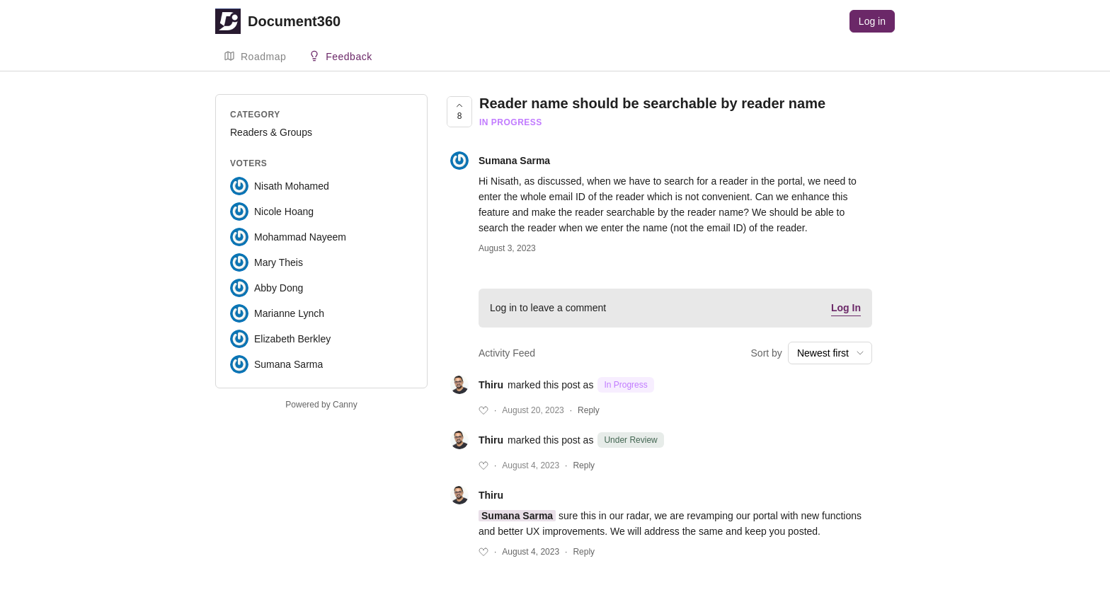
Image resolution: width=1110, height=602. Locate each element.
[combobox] (830, 353)
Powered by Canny (321, 405)
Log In (846, 307)
